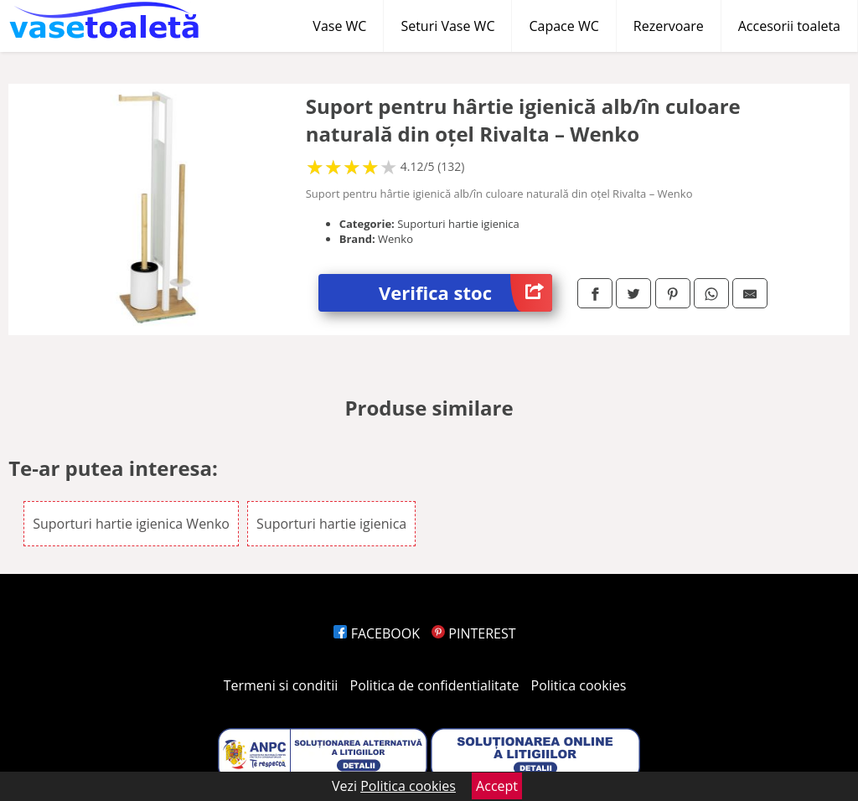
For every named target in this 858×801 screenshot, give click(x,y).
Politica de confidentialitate (434, 685)
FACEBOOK (376, 633)
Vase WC (339, 26)
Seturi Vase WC (447, 26)
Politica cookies (579, 685)
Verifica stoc (465, 293)
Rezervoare (668, 26)
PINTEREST (473, 633)
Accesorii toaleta (789, 26)
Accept (497, 786)
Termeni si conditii (281, 685)
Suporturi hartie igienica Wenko (131, 523)
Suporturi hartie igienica (331, 523)
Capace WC (563, 26)
